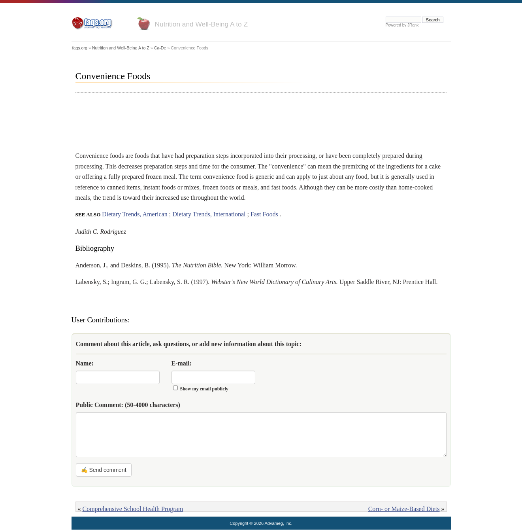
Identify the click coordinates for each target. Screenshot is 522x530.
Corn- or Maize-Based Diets (404, 508)
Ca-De (160, 47)
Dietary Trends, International (209, 214)
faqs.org (80, 47)
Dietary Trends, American (135, 214)
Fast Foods (265, 214)
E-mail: (181, 363)
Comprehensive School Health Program (133, 508)
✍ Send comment (103, 470)
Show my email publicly (204, 389)
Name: (85, 363)
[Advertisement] (219, 116)
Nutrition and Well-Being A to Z (201, 24)
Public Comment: (128, 404)
